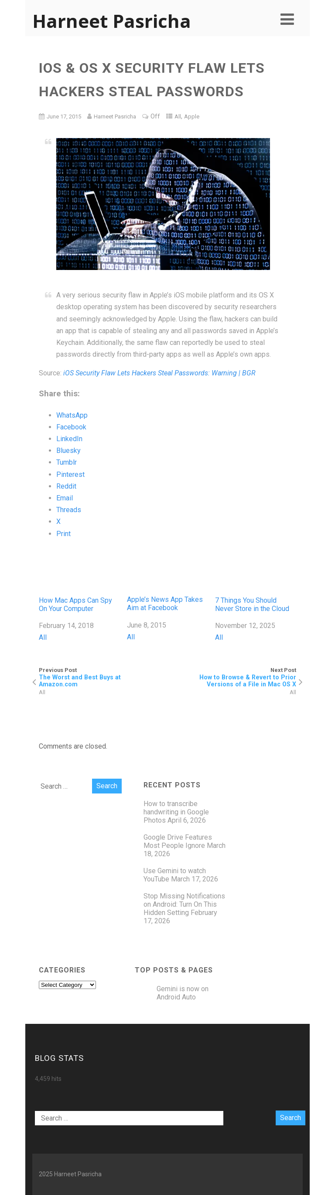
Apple (191, 116)
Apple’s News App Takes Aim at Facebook (167, 579)
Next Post (232, 677)
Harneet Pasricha (111, 20)
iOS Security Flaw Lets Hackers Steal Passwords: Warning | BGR (159, 373)
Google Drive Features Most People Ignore (178, 841)
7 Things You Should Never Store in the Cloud (255, 580)
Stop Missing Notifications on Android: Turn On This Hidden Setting (184, 904)
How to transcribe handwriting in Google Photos (176, 812)
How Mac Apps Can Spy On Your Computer (79, 580)
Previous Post (103, 677)
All (177, 116)
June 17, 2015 (64, 116)
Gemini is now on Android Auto (183, 993)
